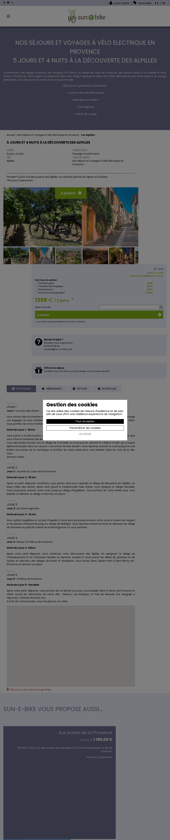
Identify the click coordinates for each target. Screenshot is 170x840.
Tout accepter (85, 421)
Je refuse (85, 434)
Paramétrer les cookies (85, 428)
